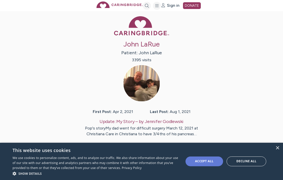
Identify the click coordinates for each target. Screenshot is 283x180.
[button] (95, 173)
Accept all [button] (204, 161)
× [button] (277, 148)
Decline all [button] (246, 161)
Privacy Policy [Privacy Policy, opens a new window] (132, 168)
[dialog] (141, 161)
